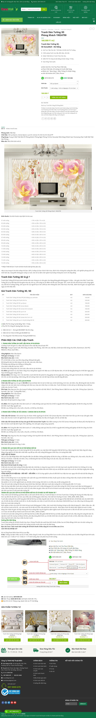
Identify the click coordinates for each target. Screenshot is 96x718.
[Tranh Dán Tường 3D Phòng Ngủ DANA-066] (60, 621)
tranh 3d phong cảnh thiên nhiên (49, 109)
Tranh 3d (57, 108)
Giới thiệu (53, 663)
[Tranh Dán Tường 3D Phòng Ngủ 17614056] (84, 621)
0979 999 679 (49, 78)
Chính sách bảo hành (40, 666)
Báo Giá (85, 17)
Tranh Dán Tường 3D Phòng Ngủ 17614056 (83, 634)
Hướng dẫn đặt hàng (40, 683)
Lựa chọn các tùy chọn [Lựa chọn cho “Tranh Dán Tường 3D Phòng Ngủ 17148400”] (36, 640)
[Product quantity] (44, 97)
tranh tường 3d (60, 115)
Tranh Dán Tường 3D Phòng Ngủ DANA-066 (60, 634)
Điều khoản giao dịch (39, 678)
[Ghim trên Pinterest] (51, 118)
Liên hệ (52, 671)
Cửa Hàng (50, 29)
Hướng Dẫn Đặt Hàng (89, 1)
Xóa (78, 81)
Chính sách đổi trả (39, 680)
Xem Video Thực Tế (61, 1)
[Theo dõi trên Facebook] (2, 702)
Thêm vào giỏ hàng (59, 97)
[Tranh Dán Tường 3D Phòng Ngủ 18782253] (12, 621)
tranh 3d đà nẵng (73, 108)
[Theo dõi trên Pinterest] (12, 702)
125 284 (68, 78)
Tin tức (52, 669)
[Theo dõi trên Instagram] (5, 702)
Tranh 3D (31, 17)
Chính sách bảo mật (40, 663)
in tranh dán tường (50, 108)
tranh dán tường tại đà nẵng (50, 115)
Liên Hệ (59, 22)
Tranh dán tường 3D (60, 111)
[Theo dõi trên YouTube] (15, 702)
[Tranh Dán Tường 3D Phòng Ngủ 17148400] (36, 621)
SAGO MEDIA (21, 714)
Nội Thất (76, 17)
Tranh (56, 56)
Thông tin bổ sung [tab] (11, 128)
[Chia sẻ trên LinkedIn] (54, 118)
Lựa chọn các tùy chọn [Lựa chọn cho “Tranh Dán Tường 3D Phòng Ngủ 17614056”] (83, 640)
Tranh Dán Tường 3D (66, 29)
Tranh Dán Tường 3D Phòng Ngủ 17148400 (36, 634)
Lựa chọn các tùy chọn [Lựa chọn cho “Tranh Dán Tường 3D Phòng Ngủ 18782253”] (12, 640)
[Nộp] (44, 9)
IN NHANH (57, 17)
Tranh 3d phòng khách (62, 109)
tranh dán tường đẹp (70, 111)
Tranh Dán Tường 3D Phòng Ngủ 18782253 (12, 634)
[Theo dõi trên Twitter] (9, 702)
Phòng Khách (60, 105)
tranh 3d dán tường (64, 108)
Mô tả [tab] (3, 128)
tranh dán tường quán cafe (58, 113)
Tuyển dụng (53, 666)
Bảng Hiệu (67, 17)
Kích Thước (44, 88)
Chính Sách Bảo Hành (74, 1)
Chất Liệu (44, 83)
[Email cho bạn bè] (48, 118)
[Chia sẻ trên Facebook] (42, 118)
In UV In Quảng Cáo (44, 17)
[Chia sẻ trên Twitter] (45, 118)
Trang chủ (43, 29)
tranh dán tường (50, 111)
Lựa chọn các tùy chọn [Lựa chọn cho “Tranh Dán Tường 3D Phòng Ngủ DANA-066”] (59, 640)
